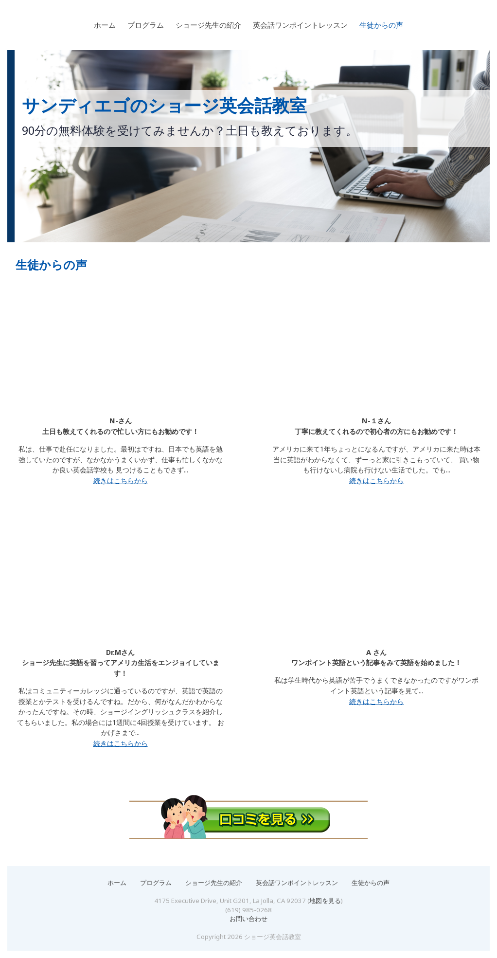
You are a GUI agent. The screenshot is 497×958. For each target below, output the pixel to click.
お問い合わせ (248, 918)
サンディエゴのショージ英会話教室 (164, 105)
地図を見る (325, 900)
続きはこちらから (120, 480)
